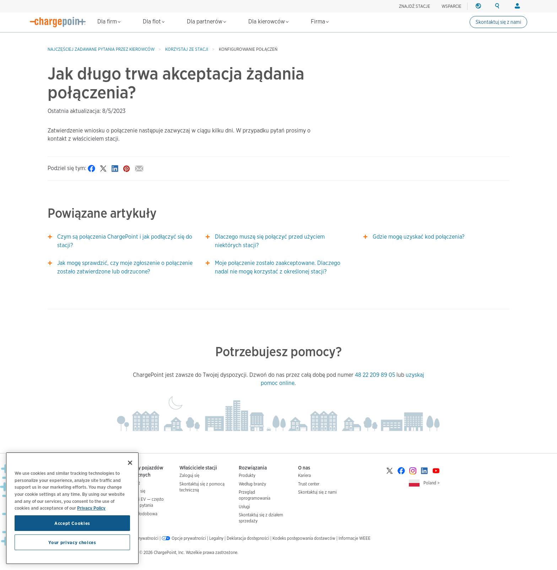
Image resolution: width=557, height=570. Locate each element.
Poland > (431, 482)
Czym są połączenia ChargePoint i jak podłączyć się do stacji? (124, 241)
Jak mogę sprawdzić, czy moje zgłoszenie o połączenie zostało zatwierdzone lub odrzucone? (125, 267)
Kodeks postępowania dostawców (303, 538)
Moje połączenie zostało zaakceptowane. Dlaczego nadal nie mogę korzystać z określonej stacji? (277, 267)
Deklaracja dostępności (248, 538)
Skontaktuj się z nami (498, 22)
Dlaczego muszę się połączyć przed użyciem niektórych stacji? (270, 241)
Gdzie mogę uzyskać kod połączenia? (418, 236)
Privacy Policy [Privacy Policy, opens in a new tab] (91, 508)
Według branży (252, 484)
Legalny (216, 538)
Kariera (304, 475)
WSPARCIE (451, 6)
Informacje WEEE (355, 538)
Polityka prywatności (139, 538)
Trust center (308, 484)
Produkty (247, 475)
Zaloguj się (189, 475)
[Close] (130, 463)
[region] (72, 508)
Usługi (244, 506)
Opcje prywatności (189, 538)
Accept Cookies (72, 523)
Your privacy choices (72, 542)
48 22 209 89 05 (375, 374)
